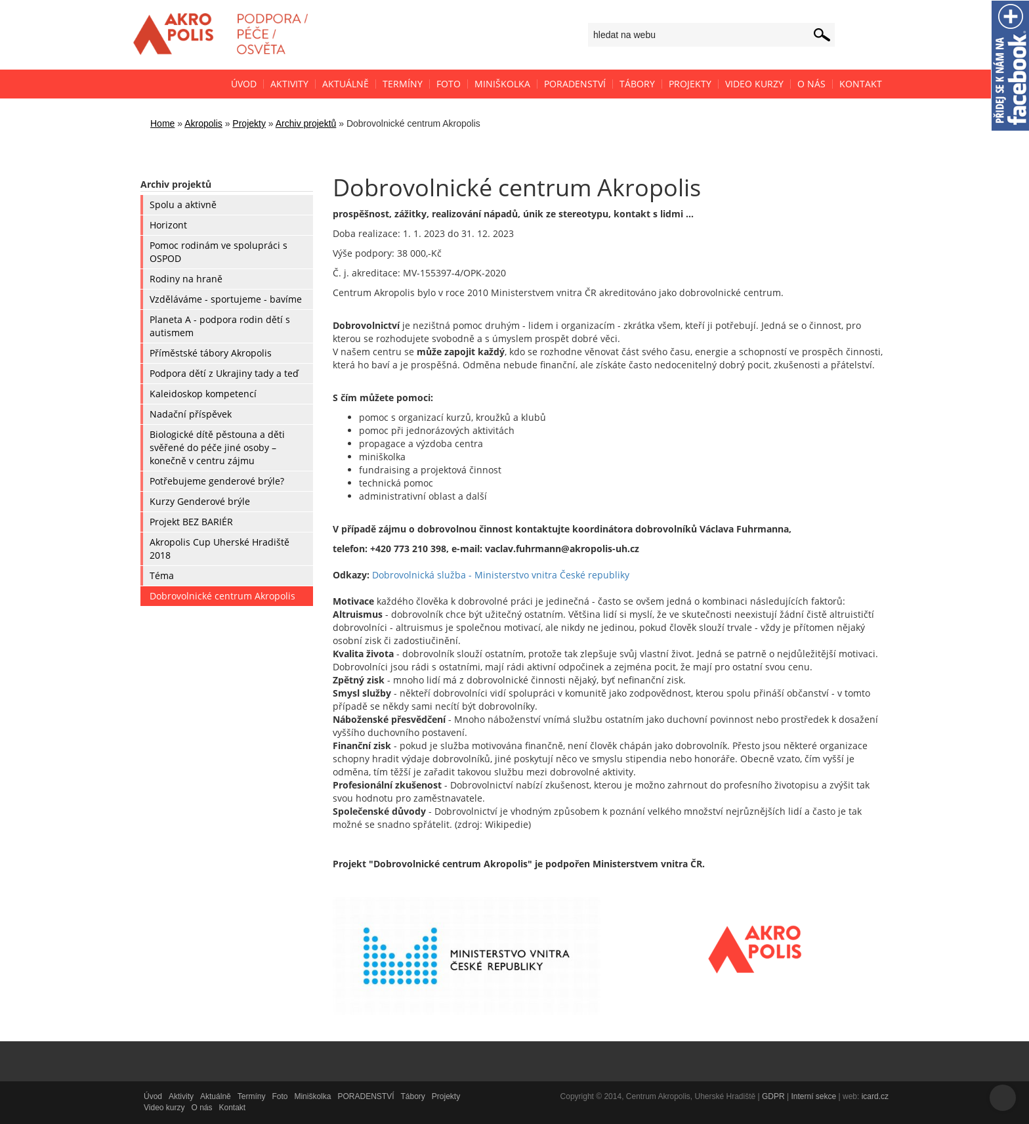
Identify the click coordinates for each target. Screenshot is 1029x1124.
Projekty (249, 123)
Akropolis (203, 123)
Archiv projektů (306, 123)
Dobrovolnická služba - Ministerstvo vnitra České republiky (500, 575)
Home (162, 123)
